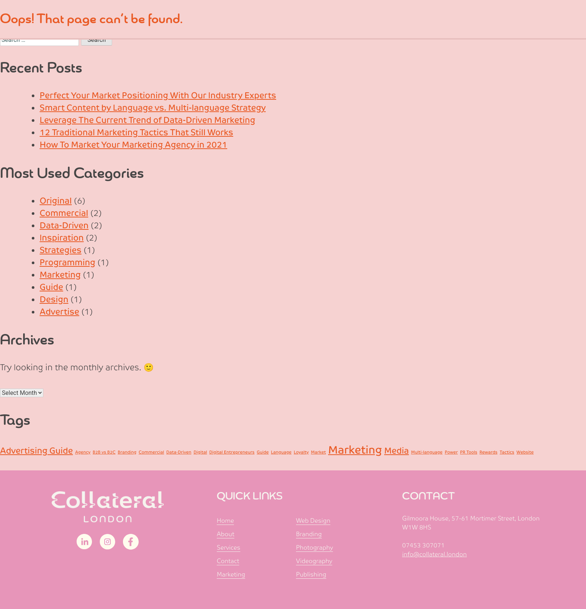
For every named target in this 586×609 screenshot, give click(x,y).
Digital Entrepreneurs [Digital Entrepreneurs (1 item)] (232, 452)
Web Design (313, 521)
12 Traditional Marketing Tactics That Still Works (136, 132)
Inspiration (62, 237)
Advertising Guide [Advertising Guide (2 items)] (36, 450)
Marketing (60, 274)
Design (54, 299)
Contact (228, 561)
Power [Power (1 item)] (451, 452)
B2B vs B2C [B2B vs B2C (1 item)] (104, 452)
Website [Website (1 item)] (525, 452)
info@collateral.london (434, 554)
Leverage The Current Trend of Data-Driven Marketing (147, 120)
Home (225, 521)
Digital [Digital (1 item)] (200, 452)
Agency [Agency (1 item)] (82, 452)
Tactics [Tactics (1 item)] (507, 452)
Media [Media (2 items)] (396, 450)
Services (228, 547)
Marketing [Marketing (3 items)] (355, 450)
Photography (314, 547)
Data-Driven (64, 225)
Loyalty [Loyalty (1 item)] (301, 452)
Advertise (59, 311)
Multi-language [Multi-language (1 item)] (426, 452)
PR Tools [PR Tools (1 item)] (468, 452)
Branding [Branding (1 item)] (127, 452)
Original (56, 200)
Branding (309, 534)
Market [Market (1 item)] (318, 452)
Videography (314, 561)
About (225, 534)
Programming (67, 262)
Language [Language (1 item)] (281, 452)
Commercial (64, 213)
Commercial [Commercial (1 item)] (151, 452)
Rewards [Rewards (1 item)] (488, 452)
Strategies (60, 250)
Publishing (311, 574)
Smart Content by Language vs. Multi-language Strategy (153, 107)
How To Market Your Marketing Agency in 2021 (133, 144)
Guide (51, 287)
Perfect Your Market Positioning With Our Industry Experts (158, 95)
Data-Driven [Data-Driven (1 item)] (178, 452)
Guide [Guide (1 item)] (263, 452)
